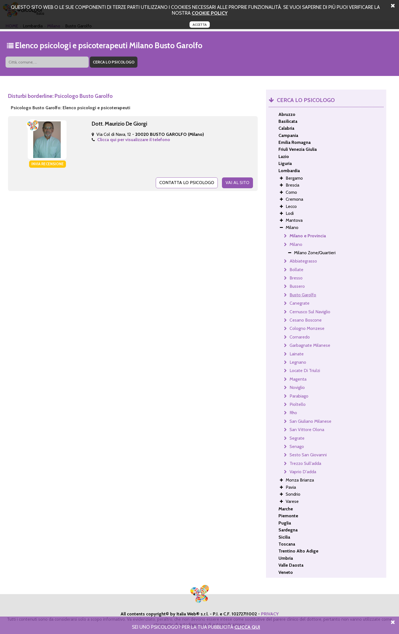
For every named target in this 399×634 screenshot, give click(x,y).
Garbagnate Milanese (310, 345)
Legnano (298, 362)
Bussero (297, 286)
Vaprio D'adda (303, 471)
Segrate (297, 438)
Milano (296, 244)
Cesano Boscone (306, 320)
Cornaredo (300, 337)
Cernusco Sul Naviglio (310, 311)
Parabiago (299, 396)
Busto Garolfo (303, 294)
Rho (293, 412)
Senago (297, 446)
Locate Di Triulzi (305, 370)
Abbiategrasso (303, 261)
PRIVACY (270, 614)
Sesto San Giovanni (308, 454)
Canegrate (300, 303)
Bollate (296, 269)
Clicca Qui (247, 627)
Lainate (297, 354)
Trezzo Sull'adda (305, 463)
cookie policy (209, 13)
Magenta (298, 379)
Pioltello (298, 404)
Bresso (296, 278)
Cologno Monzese (307, 328)
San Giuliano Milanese (310, 421)
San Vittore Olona (307, 429)
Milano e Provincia (308, 235)
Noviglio (297, 387)
